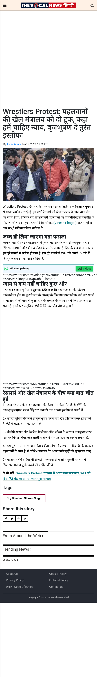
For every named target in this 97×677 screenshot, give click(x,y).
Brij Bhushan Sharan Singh (24, 498)
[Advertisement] (34, 66)
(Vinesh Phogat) (65, 223)
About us (12, 573)
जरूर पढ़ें (9, 560)
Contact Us (56, 586)
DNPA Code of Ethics (19, 586)
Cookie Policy (58, 573)
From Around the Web (22, 535)
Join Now (84, 268)
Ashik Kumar (14, 144)
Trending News (16, 549)
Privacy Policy (15, 580)
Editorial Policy (58, 580)
